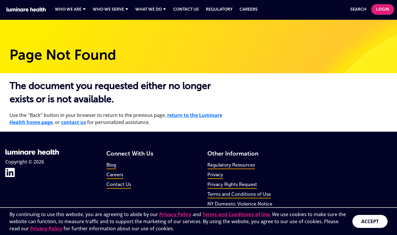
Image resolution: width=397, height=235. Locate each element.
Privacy (215, 174)
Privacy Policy (175, 214)
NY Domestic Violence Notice (239, 204)
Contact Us (118, 184)
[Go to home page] (26, 9)
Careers (114, 174)
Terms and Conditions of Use (239, 194)
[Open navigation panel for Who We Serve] (110, 9)
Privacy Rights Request (232, 184)
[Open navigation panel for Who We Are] (70, 9)
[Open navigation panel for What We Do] (150, 9)
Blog (111, 165)
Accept (370, 221)
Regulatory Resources (231, 165)
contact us (73, 122)
